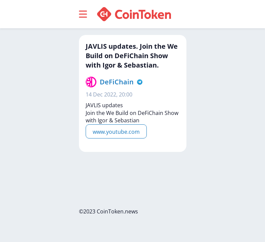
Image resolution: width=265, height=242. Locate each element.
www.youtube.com (116, 131)
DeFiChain (117, 81)
